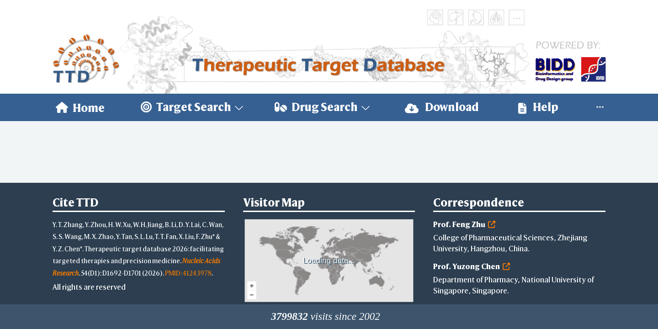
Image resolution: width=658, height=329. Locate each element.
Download (442, 107)
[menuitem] (80, 107)
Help (538, 107)
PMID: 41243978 (188, 273)
